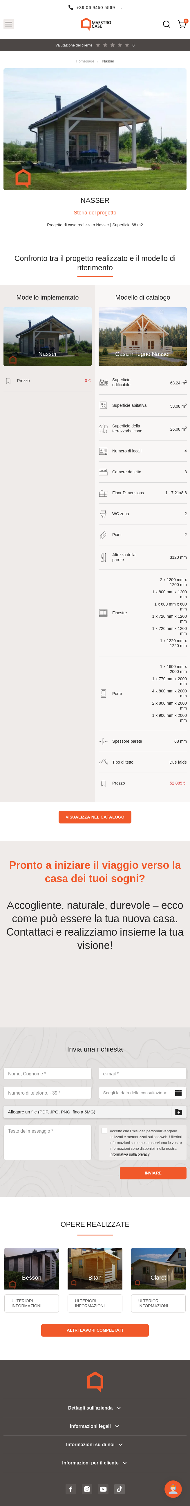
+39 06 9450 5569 (96, 7)
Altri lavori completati (95, 1330)
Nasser (108, 61)
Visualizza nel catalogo (95, 817)
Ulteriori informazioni (26, 1303)
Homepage (85, 61)
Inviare (153, 1173)
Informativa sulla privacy (129, 1154)
